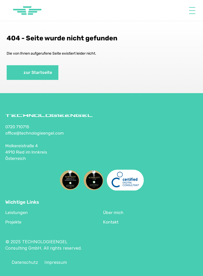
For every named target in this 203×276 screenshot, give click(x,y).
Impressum (55, 262)
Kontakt (110, 222)
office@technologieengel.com (34, 133)
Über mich (113, 212)
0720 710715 (17, 126)
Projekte (13, 222)
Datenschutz (25, 262)
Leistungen (16, 212)
